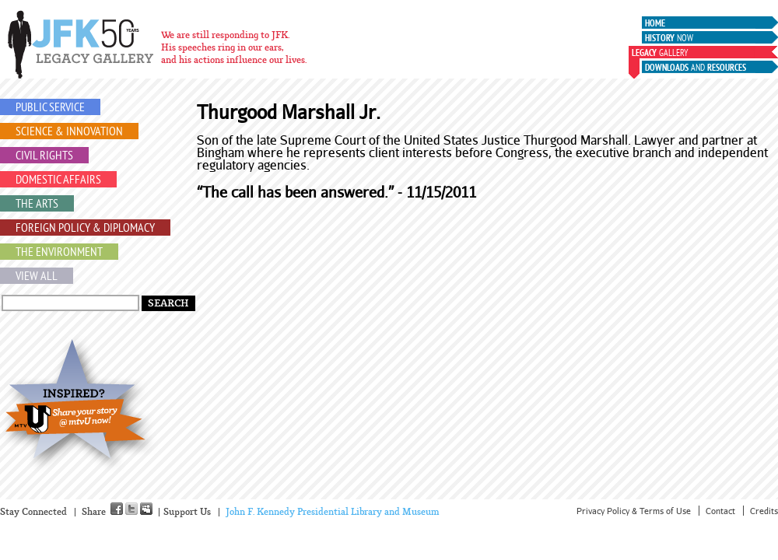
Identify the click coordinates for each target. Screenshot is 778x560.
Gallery (660, 54)
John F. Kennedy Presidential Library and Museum (333, 512)
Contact (720, 511)
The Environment (59, 252)
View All (37, 276)
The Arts (37, 204)
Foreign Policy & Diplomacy (85, 228)
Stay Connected (33, 512)
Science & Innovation (69, 132)
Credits (764, 511)
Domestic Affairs (58, 180)
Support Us (187, 512)
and (695, 68)
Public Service (50, 108)
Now (669, 39)
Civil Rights (44, 156)
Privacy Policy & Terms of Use (633, 511)
